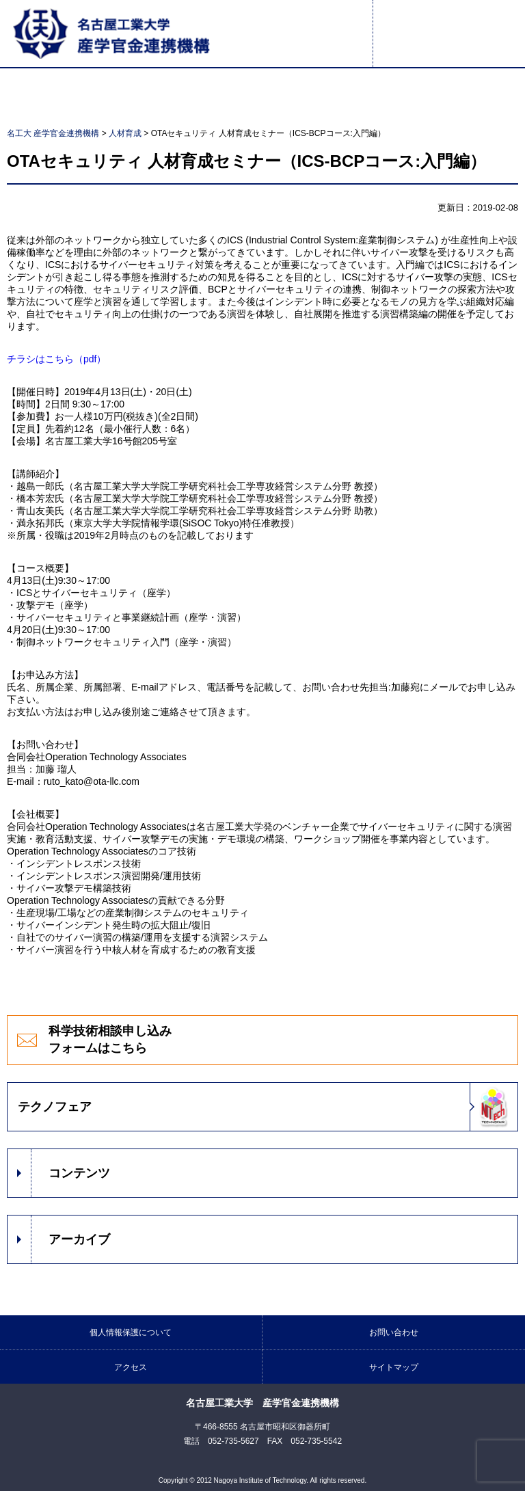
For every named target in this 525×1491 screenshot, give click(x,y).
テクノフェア (55, 1107)
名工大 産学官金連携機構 (53, 133)
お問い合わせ (393, 1332)
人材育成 (125, 133)
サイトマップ (393, 1367)
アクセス (130, 1367)
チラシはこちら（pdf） (56, 358)
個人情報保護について (131, 1332)
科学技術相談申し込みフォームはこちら (110, 1039)
